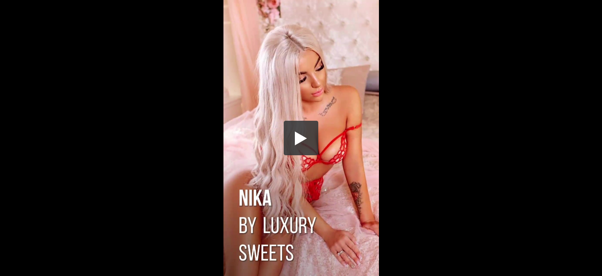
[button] (301, 138)
